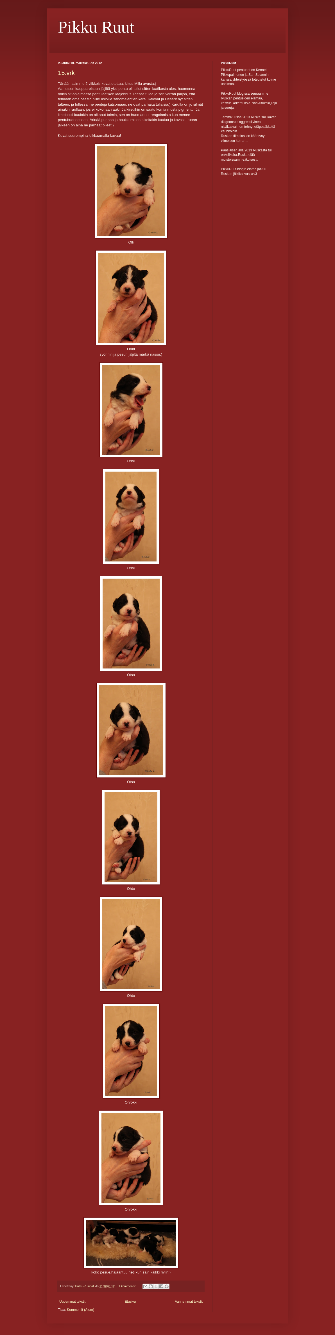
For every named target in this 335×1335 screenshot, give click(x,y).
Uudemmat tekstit (72, 1302)
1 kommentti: (128, 1286)
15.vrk (66, 72)
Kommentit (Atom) (80, 1310)
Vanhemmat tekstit (189, 1302)
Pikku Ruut (96, 27)
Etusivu (130, 1302)
